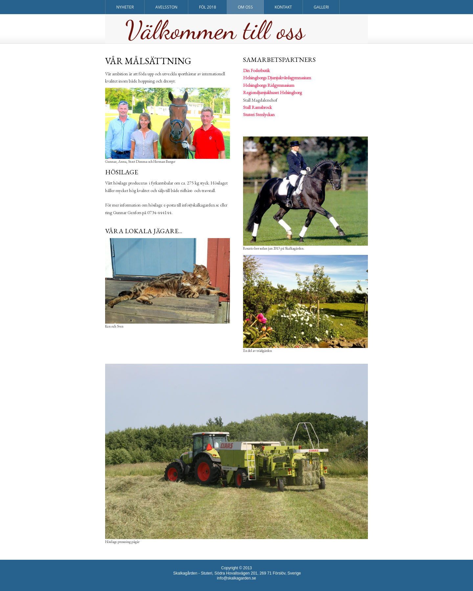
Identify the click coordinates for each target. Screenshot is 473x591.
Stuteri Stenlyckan (259, 114)
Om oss (245, 7)
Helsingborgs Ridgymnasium (268, 85)
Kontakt (283, 7)
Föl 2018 (207, 7)
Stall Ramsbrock (257, 107)
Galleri (321, 7)
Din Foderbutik (256, 70)
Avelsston (166, 7)
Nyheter (125, 7)
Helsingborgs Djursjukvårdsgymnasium (277, 78)
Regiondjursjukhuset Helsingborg (272, 92)
